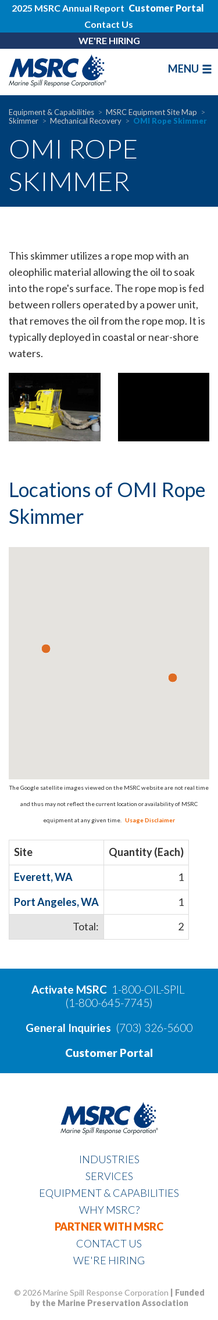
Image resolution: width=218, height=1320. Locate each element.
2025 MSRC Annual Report (69, 7)
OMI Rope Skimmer (170, 120)
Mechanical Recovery (85, 120)
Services (109, 1176)
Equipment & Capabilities (51, 112)
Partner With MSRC (109, 1226)
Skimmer (23, 120)
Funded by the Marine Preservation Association (117, 1297)
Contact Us (108, 24)
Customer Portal (109, 1052)
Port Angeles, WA (56, 901)
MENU (190, 68)
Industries (109, 1159)
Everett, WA (43, 877)
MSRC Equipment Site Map (151, 112)
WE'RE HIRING (109, 40)
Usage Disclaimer (149, 820)
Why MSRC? (109, 1209)
